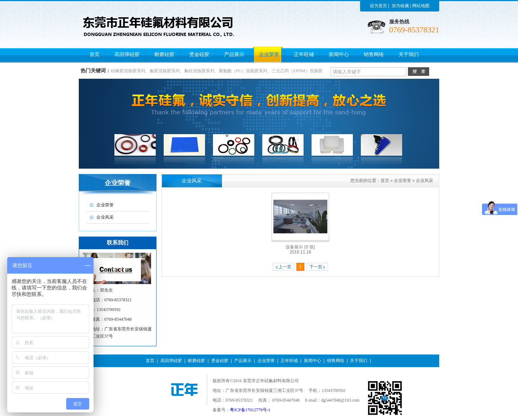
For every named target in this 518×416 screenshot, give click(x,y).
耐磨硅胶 (196, 360)
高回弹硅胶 (171, 360)
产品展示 (242, 360)
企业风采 (424, 180)
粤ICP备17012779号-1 (250, 409)
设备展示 (300, 247)
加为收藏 (400, 5)
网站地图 (421, 5)
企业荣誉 (402, 180)
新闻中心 (312, 360)
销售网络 (335, 360)
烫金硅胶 (219, 360)
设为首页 (378, 5)
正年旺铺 (289, 360)
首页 (385, 180)
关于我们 (358, 360)
